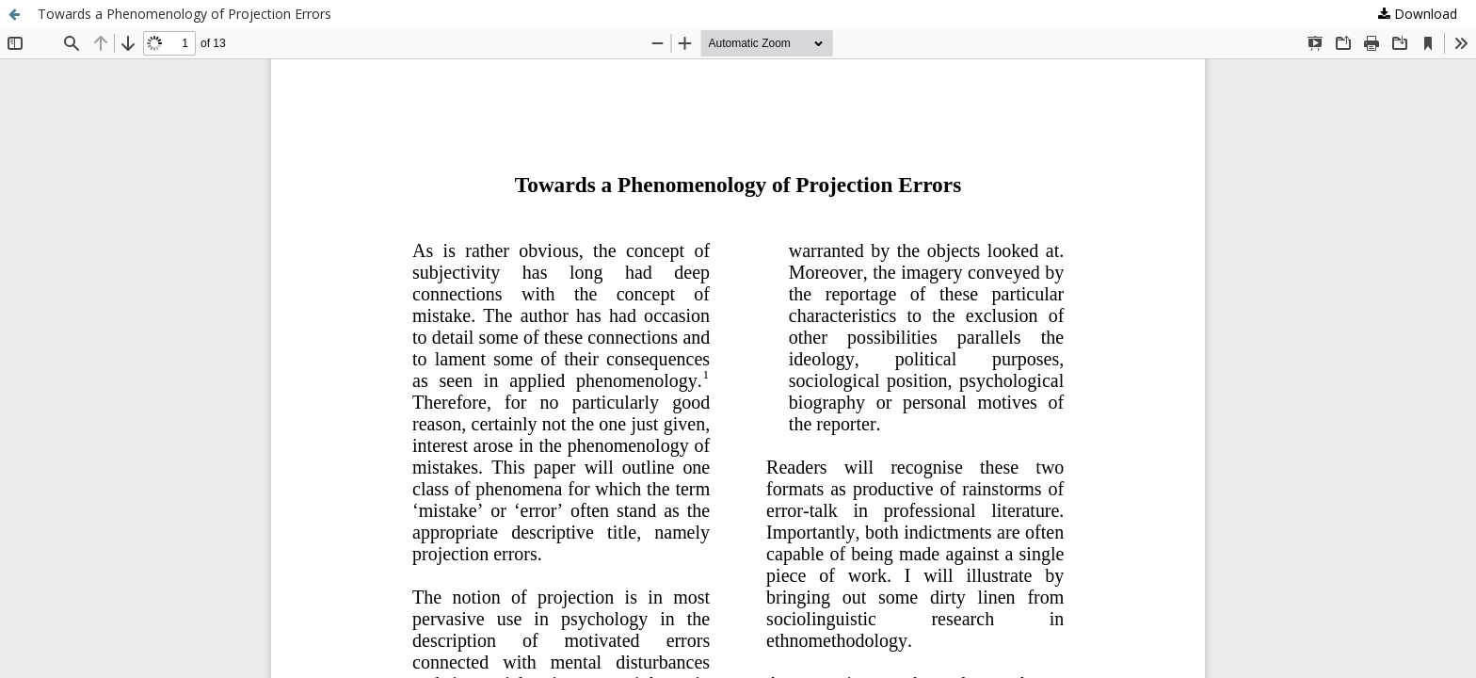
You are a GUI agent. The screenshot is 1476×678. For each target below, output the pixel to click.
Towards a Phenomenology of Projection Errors (184, 14)
